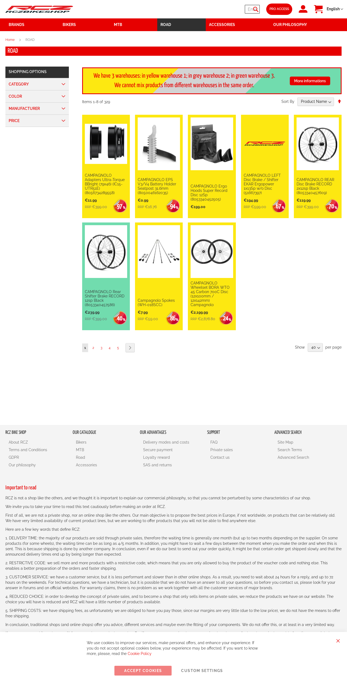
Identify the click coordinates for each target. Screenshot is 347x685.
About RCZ (18, 442)
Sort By (287, 101)
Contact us (220, 457)
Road (80, 457)
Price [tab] (14, 121)
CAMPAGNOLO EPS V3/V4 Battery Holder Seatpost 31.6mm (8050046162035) (157, 186)
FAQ (213, 442)
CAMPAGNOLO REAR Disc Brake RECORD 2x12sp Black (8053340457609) (315, 186)
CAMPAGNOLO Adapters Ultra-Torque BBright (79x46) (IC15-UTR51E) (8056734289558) (105, 184)
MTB (80, 450)
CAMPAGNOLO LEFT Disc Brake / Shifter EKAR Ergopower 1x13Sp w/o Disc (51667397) (262, 184)
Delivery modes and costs (166, 442)
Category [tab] (19, 84)
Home (10, 40)
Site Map (285, 442)
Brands (16, 24)
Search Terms (290, 450)
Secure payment (158, 450)
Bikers (81, 442)
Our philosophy (22, 465)
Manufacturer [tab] (24, 108)
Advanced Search (293, 457)
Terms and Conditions (28, 450)
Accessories (86, 465)
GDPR (14, 457)
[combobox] (227, 9)
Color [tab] (15, 96)
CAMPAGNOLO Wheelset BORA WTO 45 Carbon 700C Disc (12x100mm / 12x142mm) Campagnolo (210, 294)
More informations (310, 81)
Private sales (221, 450)
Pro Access (279, 9)
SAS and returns (157, 465)
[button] (335, 9)
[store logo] (39, 9)
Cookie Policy (140, 653)
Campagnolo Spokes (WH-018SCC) (156, 302)
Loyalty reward (156, 457)
